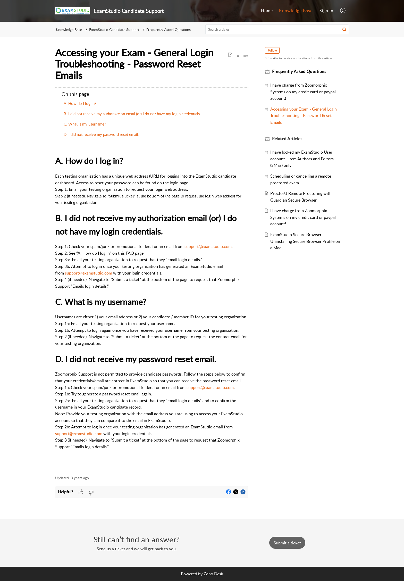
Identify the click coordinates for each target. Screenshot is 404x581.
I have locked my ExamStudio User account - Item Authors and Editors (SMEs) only (302, 158)
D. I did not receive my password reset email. (101, 134)
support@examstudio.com (208, 246)
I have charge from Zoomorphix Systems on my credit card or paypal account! (303, 91)
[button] (343, 11)
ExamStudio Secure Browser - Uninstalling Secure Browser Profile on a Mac (305, 241)
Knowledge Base (296, 10)
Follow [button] (272, 50)
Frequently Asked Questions (168, 29)
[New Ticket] (287, 543)
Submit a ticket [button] (287, 543)
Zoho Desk (213, 574)
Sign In (326, 10)
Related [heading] (287, 139)
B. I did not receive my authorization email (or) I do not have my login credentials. (132, 113)
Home (267, 10)
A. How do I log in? (80, 103)
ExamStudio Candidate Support (114, 29)
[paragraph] (151, 312)
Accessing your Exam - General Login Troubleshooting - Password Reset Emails (303, 115)
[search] (277, 29)
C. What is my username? (85, 124)
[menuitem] (267, 11)
